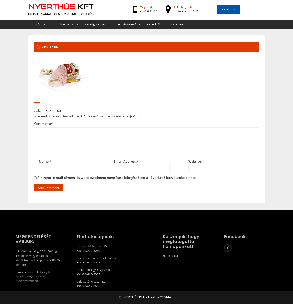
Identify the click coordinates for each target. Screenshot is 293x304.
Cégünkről (153, 24)
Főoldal (40, 24)
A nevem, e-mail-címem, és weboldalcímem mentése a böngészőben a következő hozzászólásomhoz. (117, 178)
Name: (45, 161)
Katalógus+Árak (95, 24)
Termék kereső (126, 24)
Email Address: (126, 161)
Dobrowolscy (65, 24)
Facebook (228, 9)
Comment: (43, 124)
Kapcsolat (177, 24)
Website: (195, 161)
